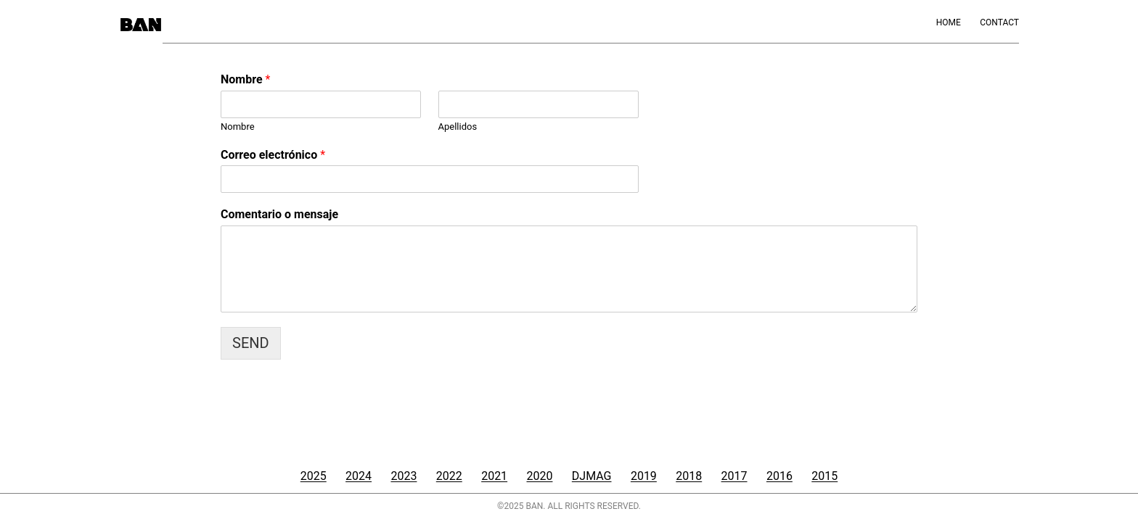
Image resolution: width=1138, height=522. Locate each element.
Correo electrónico (273, 155)
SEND (250, 343)
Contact (999, 22)
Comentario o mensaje (279, 214)
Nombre (245, 79)
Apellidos (458, 126)
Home (948, 22)
